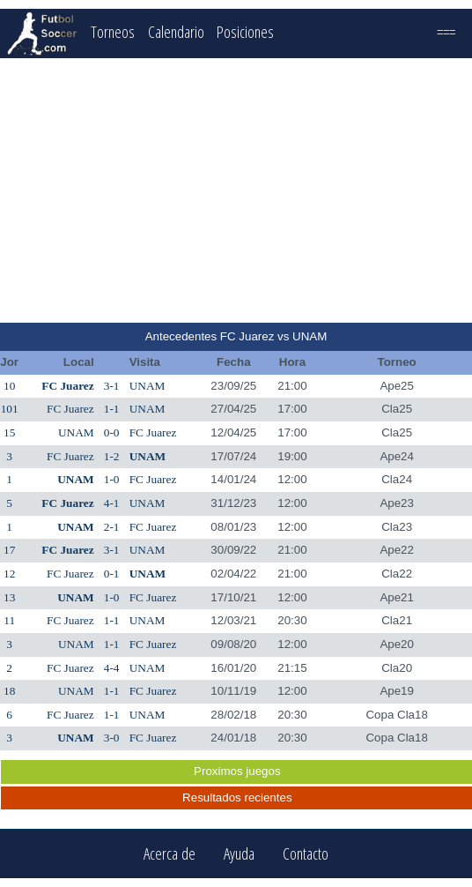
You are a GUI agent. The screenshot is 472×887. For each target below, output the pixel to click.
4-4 (112, 668)
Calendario (176, 31)
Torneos (113, 31)
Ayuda (239, 854)
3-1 (112, 385)
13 (9, 597)
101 (9, 408)
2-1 (112, 526)
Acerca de (169, 854)
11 (9, 620)
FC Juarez (67, 385)
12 (9, 573)
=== (446, 31)
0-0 (112, 432)
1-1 (112, 408)
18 (9, 690)
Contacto (305, 854)
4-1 (112, 503)
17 (9, 549)
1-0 (112, 479)
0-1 (112, 573)
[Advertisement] (236, 190)
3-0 (112, 737)
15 (9, 432)
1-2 (112, 456)
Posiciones (245, 31)
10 (9, 385)
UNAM (147, 385)
